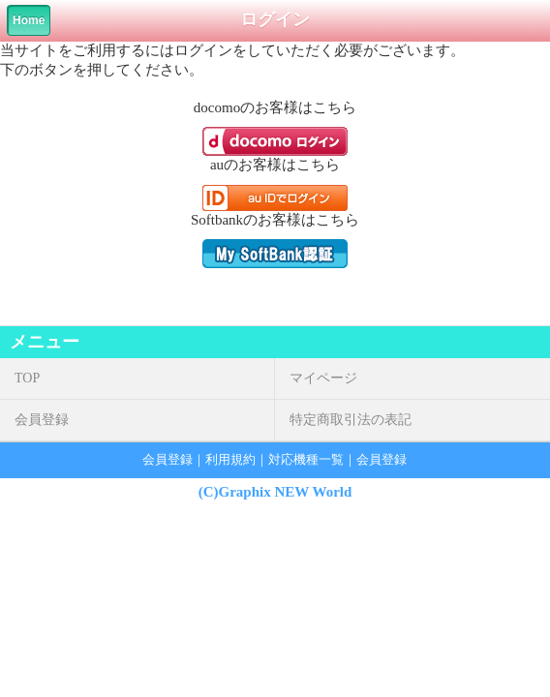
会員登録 (42, 419)
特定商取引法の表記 (351, 419)
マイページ (323, 378)
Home (29, 20)
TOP (27, 378)
